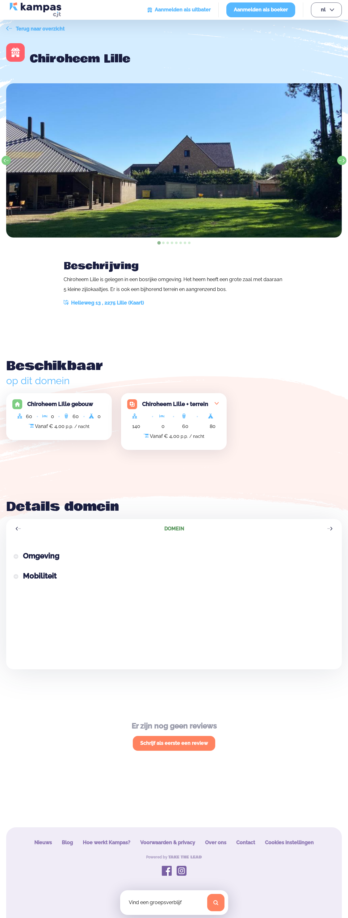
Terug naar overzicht (35, 29)
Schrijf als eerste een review (174, 743)
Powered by (174, 857)
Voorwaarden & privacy (167, 842)
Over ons (215, 842)
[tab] (159, 242)
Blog (67, 842)
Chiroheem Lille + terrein (175, 404)
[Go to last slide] (6, 160)
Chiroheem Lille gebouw (60, 404)
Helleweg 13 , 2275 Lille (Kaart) (104, 303)
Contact (245, 842)
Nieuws (43, 842)
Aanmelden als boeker (261, 10)
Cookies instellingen (289, 842)
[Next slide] (341, 160)
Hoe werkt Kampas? (106, 842)
